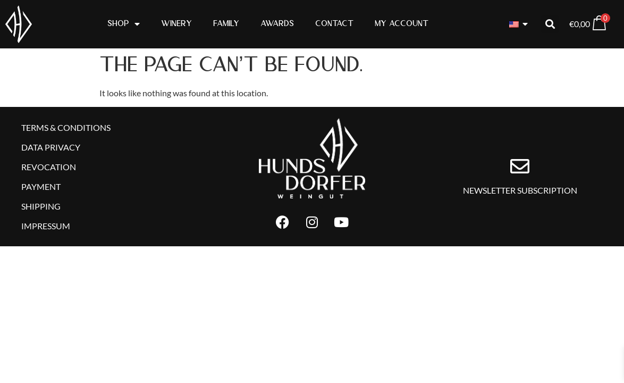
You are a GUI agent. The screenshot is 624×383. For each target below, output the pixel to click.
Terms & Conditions (66, 128)
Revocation (48, 170)
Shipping (41, 213)
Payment (41, 192)
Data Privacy (50, 149)
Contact (334, 24)
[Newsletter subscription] (519, 171)
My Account (401, 24)
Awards (277, 24)
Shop (123, 24)
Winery (176, 24)
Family (226, 24)
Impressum (45, 234)
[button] (550, 24)
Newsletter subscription (520, 195)
